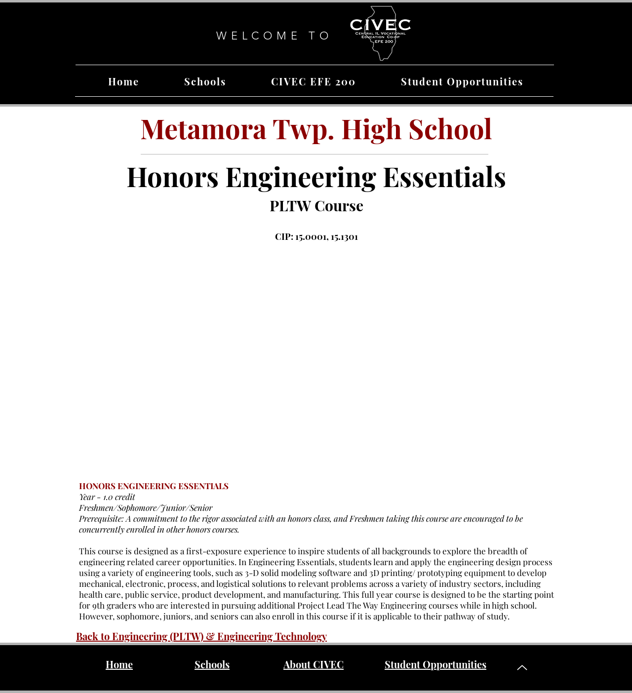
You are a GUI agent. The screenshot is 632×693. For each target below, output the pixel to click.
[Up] (522, 667)
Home (119, 664)
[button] (204, 81)
